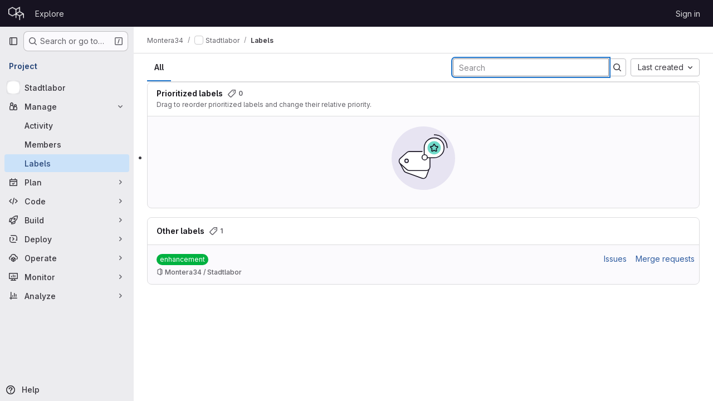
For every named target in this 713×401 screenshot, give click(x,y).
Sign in (688, 13)
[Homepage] (16, 13)
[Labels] (66, 163)
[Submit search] (617, 67)
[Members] (66, 144)
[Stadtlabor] (66, 87)
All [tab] (159, 67)
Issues (615, 258)
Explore (49, 13)
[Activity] (66, 125)
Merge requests (665, 258)
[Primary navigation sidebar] (13, 41)
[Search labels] (531, 67)
